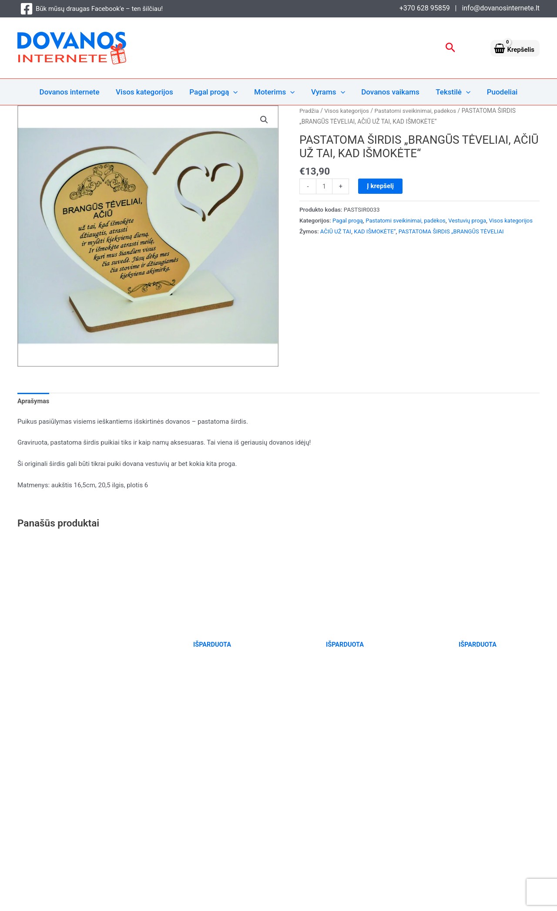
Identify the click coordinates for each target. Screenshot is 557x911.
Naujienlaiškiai (517, 807)
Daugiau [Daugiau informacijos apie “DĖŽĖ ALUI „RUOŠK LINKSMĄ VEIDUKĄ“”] (303, 709)
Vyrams (327, 92)
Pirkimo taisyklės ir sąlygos (498, 796)
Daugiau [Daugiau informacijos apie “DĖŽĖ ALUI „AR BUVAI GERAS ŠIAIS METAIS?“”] (436, 708)
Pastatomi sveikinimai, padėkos (418, 110)
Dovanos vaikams (388, 92)
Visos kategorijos (148, 92)
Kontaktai (525, 817)
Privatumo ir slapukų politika (496, 785)
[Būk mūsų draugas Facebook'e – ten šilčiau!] (91, 8)
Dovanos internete (75, 92)
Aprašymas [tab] (33, 401)
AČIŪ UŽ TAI (336, 241)
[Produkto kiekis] (324, 186)
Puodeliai (497, 92)
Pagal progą (216, 92)
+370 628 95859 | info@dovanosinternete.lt (469, 8)
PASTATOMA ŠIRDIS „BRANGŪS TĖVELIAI (455, 241)
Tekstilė (449, 92)
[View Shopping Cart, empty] (515, 48)
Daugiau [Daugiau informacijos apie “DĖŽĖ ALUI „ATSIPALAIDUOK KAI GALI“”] (171, 709)
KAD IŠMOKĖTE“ (376, 241)
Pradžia (309, 110)
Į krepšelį (380, 186)
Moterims (275, 92)
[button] (450, 47)
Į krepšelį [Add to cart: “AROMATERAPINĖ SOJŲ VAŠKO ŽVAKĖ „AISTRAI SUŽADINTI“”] (39, 708)
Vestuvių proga (471, 219)
